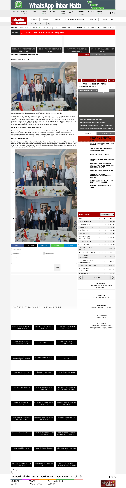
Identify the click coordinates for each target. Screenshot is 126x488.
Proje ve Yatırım (103, 55)
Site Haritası (16, 486)
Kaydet (57, 267)
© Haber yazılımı (101, 486)
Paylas (17, 245)
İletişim (42, 24)
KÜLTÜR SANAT (69, 19)
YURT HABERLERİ (81, 19)
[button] (21, 31)
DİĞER (105, 19)
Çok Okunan (87, 133)
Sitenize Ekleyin (30, 486)
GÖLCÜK (93, 19)
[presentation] (41, 267)
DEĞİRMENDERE (84, 55)
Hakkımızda (32, 24)
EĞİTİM (45, 19)
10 (113, 80)
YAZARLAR (96, 276)
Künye (50, 24)
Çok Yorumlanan (106, 133)
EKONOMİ (34, 19)
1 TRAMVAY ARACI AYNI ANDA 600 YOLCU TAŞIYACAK (44, 32)
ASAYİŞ (57, 19)
